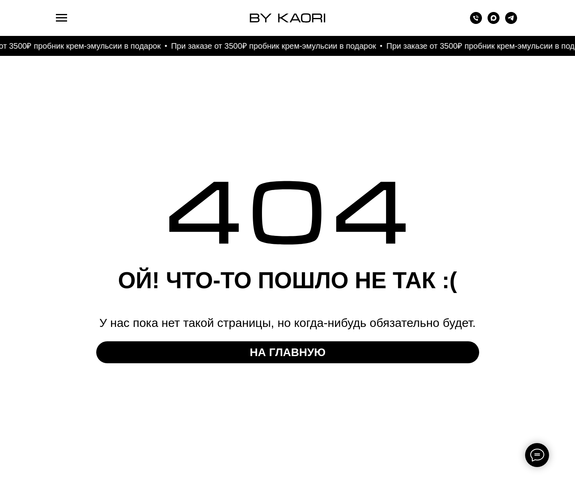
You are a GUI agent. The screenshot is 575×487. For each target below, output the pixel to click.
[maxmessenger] (494, 21)
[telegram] (511, 21)
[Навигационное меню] (61, 18)
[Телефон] (476, 21)
